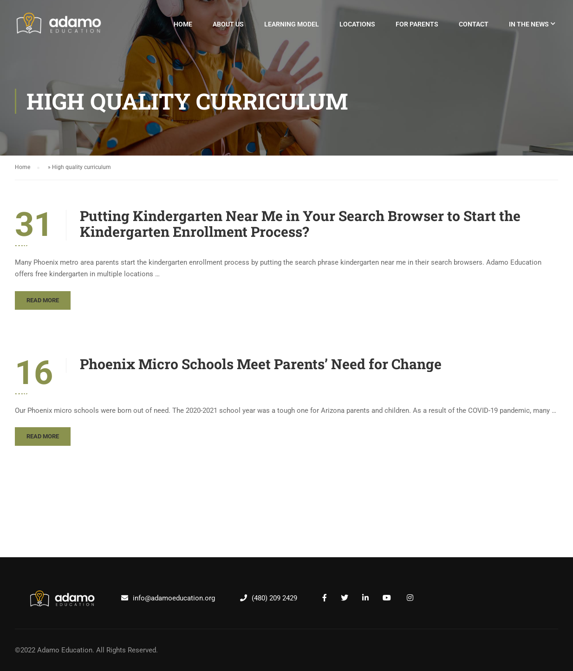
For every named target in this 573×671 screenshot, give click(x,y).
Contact (473, 24)
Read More (42, 300)
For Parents (417, 24)
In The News (529, 24)
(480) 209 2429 (274, 597)
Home (183, 24)
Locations (357, 24)
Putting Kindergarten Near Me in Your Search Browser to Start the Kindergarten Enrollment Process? (300, 224)
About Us (228, 24)
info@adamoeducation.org (174, 597)
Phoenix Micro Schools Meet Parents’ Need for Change (261, 364)
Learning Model (291, 24)
